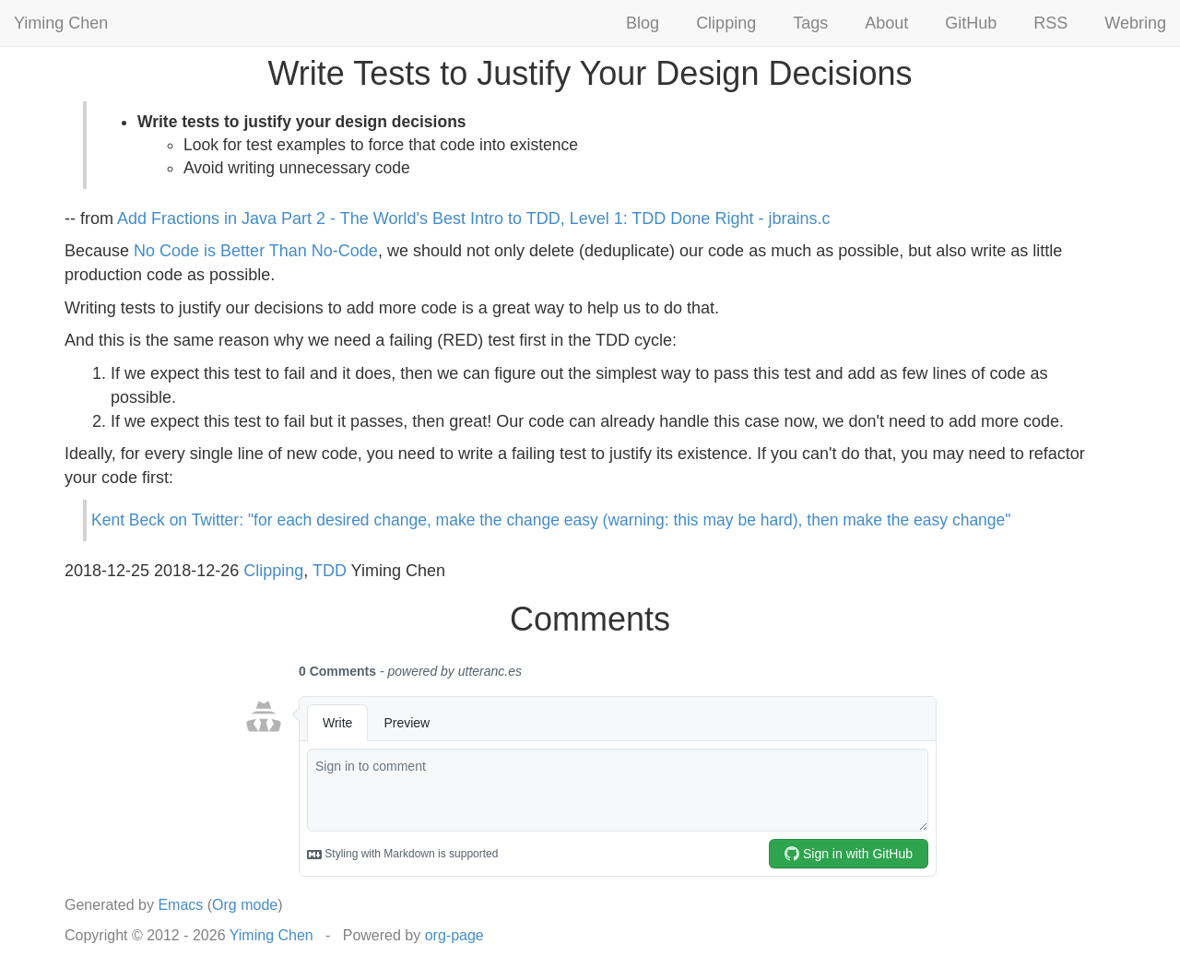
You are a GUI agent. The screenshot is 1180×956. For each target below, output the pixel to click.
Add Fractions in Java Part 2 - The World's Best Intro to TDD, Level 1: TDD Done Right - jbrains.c (473, 218)
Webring (1135, 23)
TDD (330, 570)
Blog (642, 23)
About (886, 23)
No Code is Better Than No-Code (256, 251)
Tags (810, 23)
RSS (1050, 23)
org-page (454, 935)
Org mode (244, 905)
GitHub (971, 23)
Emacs (180, 905)
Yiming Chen (61, 23)
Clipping (726, 23)
